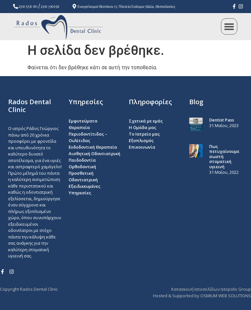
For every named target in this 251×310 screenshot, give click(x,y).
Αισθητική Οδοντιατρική (94, 153)
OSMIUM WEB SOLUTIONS (225, 296)
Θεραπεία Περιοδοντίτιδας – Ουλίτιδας (88, 133)
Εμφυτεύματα (83, 121)
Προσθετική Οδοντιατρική (83, 176)
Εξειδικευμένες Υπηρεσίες (84, 189)
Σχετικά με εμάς (146, 121)
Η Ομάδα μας (142, 127)
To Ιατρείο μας (144, 134)
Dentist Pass (221, 120)
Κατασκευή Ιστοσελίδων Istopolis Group (211, 289)
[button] (229, 26)
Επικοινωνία (142, 147)
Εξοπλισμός (141, 140)
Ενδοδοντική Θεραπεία (93, 147)
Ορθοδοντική (82, 167)
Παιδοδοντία (82, 160)
